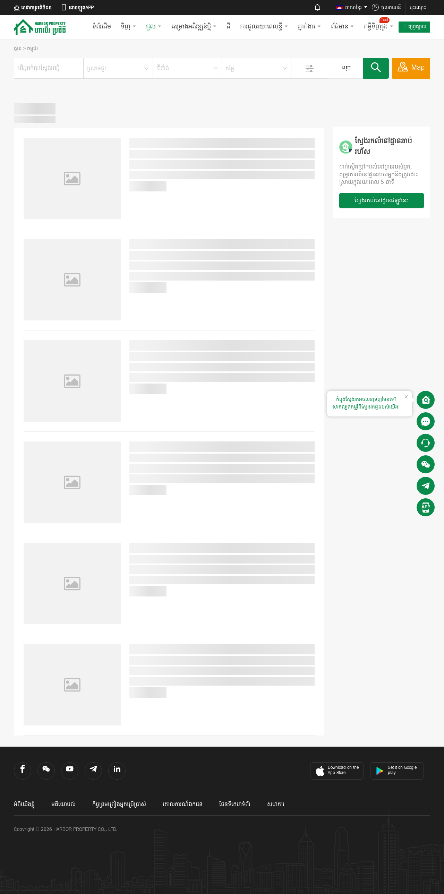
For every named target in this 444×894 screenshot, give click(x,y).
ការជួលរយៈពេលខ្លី (264, 27)
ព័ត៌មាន (342, 27)
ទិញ (128, 27)
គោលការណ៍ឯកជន (183, 804)
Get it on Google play (396, 770)
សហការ (275, 804)
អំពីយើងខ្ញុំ (24, 804)
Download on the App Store (336, 771)
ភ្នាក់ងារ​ (309, 27)
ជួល (154, 27)
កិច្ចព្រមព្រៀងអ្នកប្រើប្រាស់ (119, 804)
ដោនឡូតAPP (77, 8)
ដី (228, 27)
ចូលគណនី (386, 7)
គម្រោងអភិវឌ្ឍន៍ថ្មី (194, 27)
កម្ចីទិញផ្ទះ (379, 24)
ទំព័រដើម (101, 27)
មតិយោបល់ (63, 804)
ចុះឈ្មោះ (418, 7)
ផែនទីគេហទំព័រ (234, 804)
